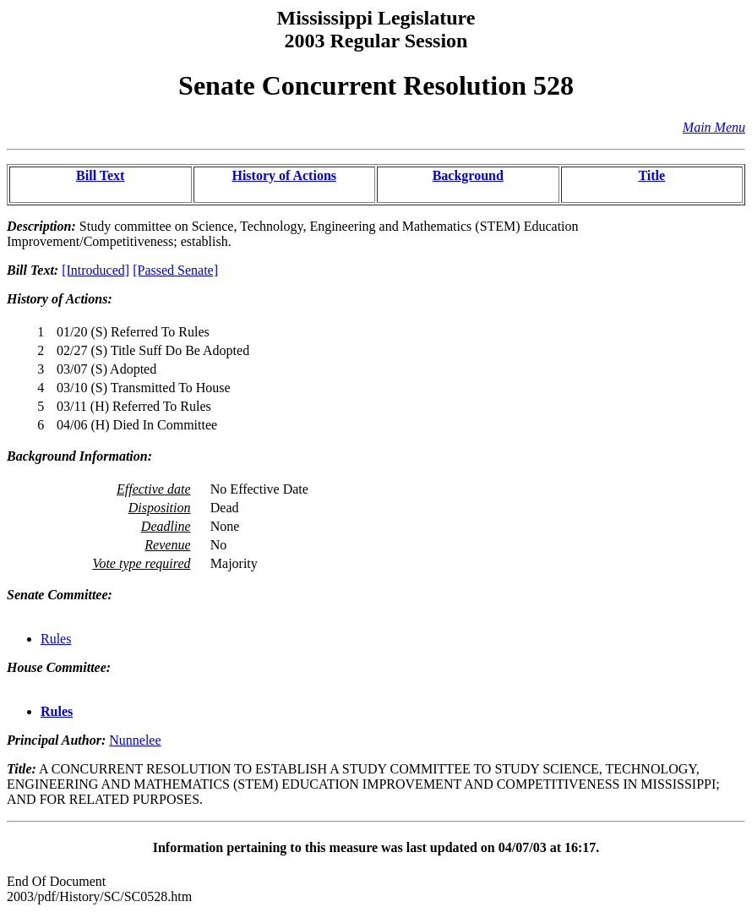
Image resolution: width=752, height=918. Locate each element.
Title (651, 175)
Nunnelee (135, 740)
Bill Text (100, 175)
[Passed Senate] (175, 270)
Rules (56, 638)
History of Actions (284, 175)
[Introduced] (95, 270)
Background (468, 175)
